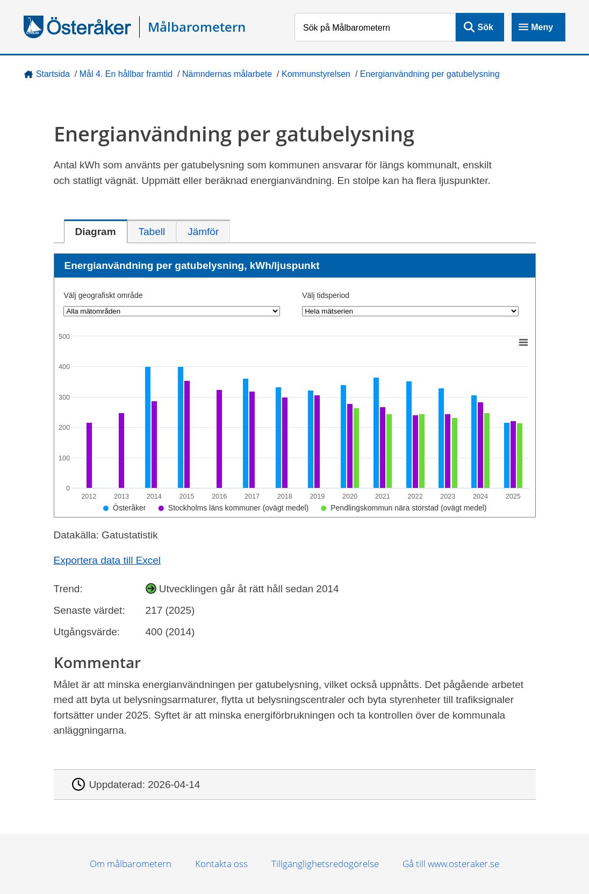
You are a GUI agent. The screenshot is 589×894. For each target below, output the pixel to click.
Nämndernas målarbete (227, 74)
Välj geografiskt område (102, 295)
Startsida (53, 74)
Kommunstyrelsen (316, 74)
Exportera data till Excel (107, 560)
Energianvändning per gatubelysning (430, 74)
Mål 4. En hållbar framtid (126, 74)
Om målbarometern (130, 863)
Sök (485, 27)
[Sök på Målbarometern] (375, 27)
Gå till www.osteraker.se (451, 863)
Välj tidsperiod (325, 295)
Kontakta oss (221, 863)
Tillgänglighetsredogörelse (325, 863)
